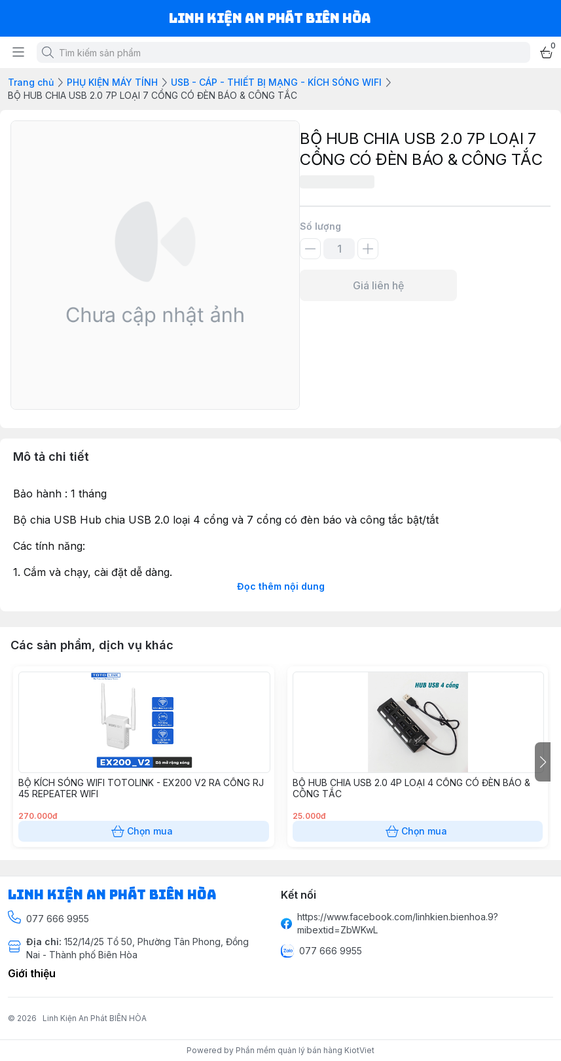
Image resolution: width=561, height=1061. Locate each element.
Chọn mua (143, 831)
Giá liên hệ (378, 285)
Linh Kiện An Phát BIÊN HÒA (95, 1018)
